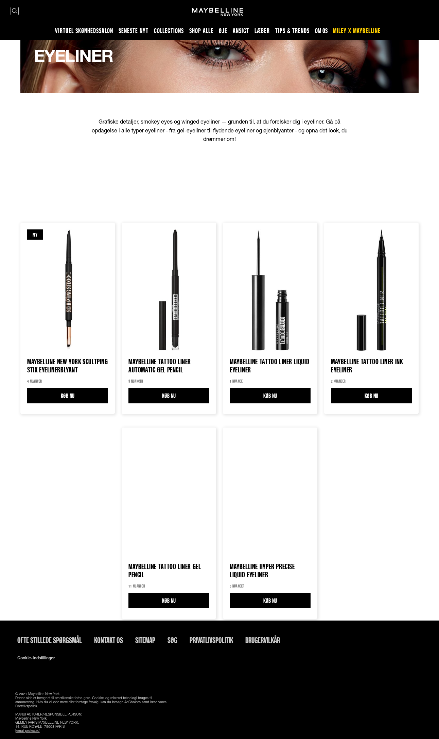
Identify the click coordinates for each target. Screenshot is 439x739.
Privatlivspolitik (211, 640)
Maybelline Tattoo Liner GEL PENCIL (164, 570)
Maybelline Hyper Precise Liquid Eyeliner (262, 570)
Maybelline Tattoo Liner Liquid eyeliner (269, 365)
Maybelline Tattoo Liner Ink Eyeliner (367, 365)
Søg (172, 640)
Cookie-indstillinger (36, 658)
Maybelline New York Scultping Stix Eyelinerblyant (67, 365)
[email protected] (27, 730)
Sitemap (145, 640)
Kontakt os (108, 640)
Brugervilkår (262, 640)
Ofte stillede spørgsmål (49, 640)
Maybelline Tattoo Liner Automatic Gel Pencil (159, 365)
